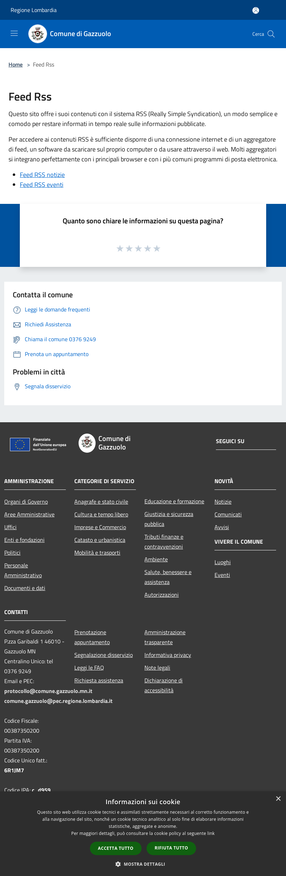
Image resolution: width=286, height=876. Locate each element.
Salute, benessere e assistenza (167, 577)
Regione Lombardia (34, 10)
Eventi (222, 575)
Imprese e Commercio (100, 527)
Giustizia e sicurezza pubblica (168, 519)
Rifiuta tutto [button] (171, 848)
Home (15, 64)
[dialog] (143, 833)
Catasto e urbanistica (99, 540)
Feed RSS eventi (41, 184)
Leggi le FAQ (89, 667)
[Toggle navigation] (14, 33)
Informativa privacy (167, 655)
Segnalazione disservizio (103, 655)
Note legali (157, 667)
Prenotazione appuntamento (92, 637)
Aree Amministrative (29, 514)
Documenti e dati (24, 588)
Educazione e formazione (174, 501)
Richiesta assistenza (98, 680)
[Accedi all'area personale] (255, 10)
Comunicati (228, 514)
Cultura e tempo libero (101, 514)
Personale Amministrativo (23, 570)
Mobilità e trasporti (97, 552)
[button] (143, 864)
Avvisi (221, 527)
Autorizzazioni (161, 594)
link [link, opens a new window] (211, 833)
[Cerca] (271, 34)
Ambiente (156, 559)
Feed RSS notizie (42, 174)
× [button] (278, 799)
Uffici (10, 527)
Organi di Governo (26, 501)
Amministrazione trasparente (164, 637)
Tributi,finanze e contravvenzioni (163, 541)
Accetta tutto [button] (115, 848)
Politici (12, 552)
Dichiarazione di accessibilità (163, 685)
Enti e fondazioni (24, 540)
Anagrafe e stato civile (101, 501)
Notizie (222, 501)
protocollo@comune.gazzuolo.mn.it (48, 691)
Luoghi (222, 562)
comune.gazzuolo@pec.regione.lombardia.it (58, 701)
